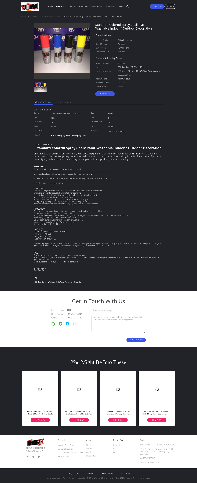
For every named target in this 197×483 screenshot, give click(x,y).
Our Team (90, 452)
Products (60, 6)
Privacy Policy (107, 473)
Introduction (91, 456)
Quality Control (97, 6)
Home (50, 6)
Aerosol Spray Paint (66, 456)
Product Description (65, 102)
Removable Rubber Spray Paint (70, 452)
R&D (115, 448)
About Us (71, 6)
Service (89, 448)
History (89, 445)
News (120, 6)
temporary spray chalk (73, 282)
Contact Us (110, 6)
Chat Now (157, 6)
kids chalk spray (40, 282)
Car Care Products (65, 449)
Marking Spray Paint (66, 445)
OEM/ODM (117, 445)
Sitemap (90, 473)
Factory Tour (83, 6)
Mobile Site (125, 473)
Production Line (119, 452)
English (170, 6)
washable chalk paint (56, 282)
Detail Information (42, 102)
